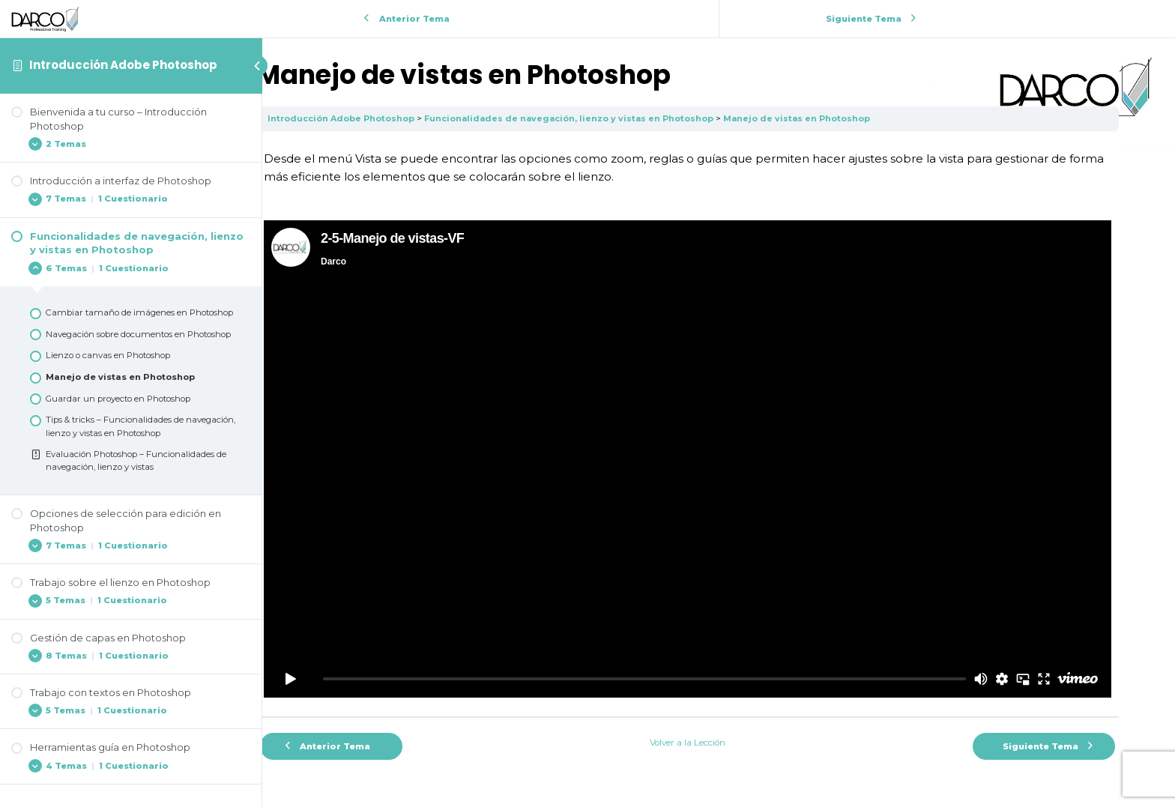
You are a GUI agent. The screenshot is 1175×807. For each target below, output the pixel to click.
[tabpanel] (718, 406)
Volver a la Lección (718, 703)
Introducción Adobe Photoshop (123, 65)
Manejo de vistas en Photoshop (865, 118)
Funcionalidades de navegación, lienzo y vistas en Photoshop (634, 118)
